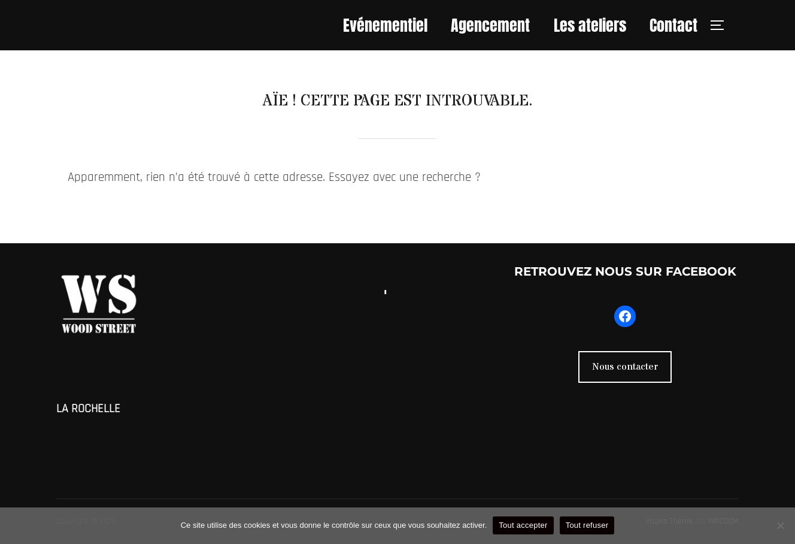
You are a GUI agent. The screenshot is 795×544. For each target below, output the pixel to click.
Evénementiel (385, 25)
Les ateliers (590, 25)
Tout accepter (523, 525)
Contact (673, 25)
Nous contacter (625, 366)
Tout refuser (587, 525)
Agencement (490, 25)
